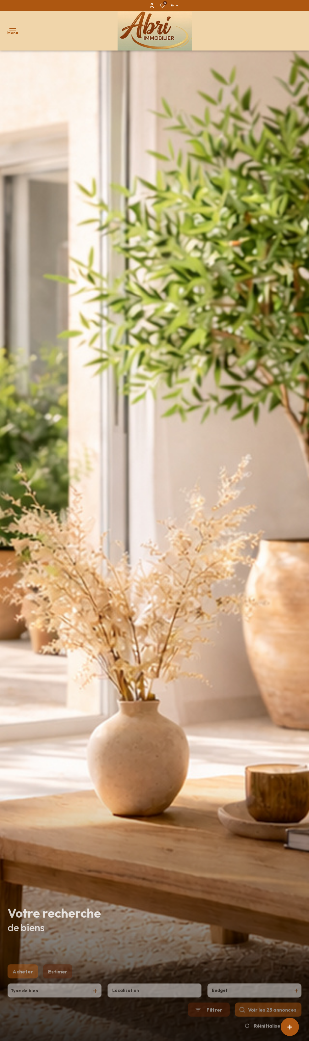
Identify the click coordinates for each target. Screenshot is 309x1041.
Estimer (57, 981)
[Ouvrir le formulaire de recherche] (209, 1020)
